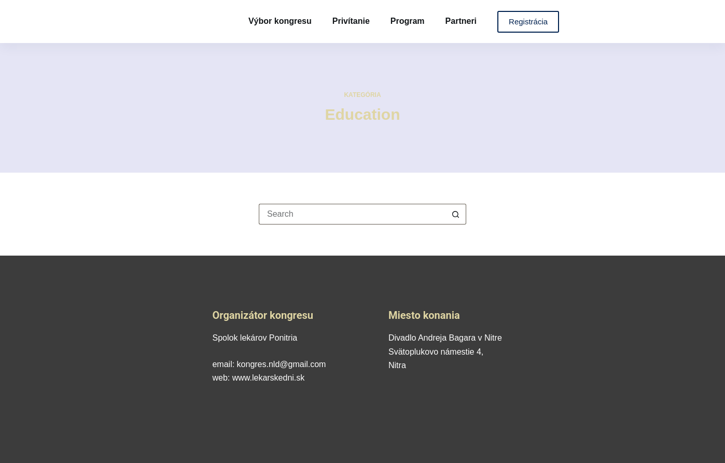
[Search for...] (352, 214)
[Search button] (455, 214)
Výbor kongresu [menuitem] (280, 21)
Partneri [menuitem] (461, 21)
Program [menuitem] (408, 21)
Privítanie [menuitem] (351, 21)
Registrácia (528, 21)
